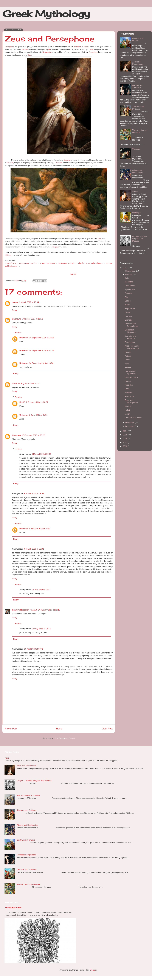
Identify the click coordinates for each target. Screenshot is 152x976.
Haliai (127, 410)
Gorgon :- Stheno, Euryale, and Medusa (140, 238)
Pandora (128, 293)
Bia (126, 297)
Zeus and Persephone (137, 63)
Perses (128, 367)
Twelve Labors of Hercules (139, 131)
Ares (91, 49)
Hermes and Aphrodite (67, 263)
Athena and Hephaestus (137, 171)
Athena (128, 406)
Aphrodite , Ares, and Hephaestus (90, 263)
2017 (125, 442)
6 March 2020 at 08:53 (34, 493)
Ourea (127, 312)
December (130, 426)
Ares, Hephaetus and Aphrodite (132, 347)
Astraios (10, 162)
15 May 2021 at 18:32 (41, 628)
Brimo (127, 360)
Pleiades (128, 392)
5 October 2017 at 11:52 (32, 319)
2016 (125, 439)
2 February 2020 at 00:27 (37, 402)
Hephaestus (46, 52)
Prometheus (130, 286)
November (130, 422)
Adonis (135, 191)
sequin (15, 302)
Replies (18, 332)
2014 (125, 431)
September (130, 271)
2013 (125, 268)
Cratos (127, 301)
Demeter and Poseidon (28, 263)
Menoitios (129, 282)
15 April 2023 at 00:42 (33, 649)
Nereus (128, 381)
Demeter (67, 160)
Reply (14, 310)
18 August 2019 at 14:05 (28, 383)
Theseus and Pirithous (138, 107)
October (129, 275)
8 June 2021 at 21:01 (38, 415)
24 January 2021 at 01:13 (49, 610)
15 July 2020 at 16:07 (41, 589)
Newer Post (11, 728)
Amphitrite (129, 396)
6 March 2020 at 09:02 (34, 549)
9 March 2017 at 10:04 (29, 302)
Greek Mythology (46, 13)
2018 (125, 446)
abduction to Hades (80, 46)
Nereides (129, 385)
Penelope (136, 213)
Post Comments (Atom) (64, 738)
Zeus (30, 55)
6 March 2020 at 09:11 (41, 454)
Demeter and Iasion (47, 263)
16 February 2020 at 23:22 (33, 435)
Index (7, 758)
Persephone (9, 46)
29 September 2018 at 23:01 (41, 350)
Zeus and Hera (10, 263)
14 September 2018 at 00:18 (41, 337)
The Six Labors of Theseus (28, 795)
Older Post (107, 728)
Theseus (136, 149)
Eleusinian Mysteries (130, 331)
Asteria (128, 356)
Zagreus (56, 247)
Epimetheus (130, 289)
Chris (14, 383)
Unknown (16, 319)
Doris (127, 389)
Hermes (25, 49)
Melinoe (8, 255)
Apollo (48, 49)
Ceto (127, 278)
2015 (125, 435)
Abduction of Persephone (131, 325)
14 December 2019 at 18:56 (41, 363)
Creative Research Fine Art (24, 610)
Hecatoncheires (13, 907)
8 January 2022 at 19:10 (39, 528)
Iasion (127, 414)
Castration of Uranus (137, 39)
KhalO (22, 402)
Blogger (93, 970)
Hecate (128, 352)
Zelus (127, 304)
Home (59, 728)
